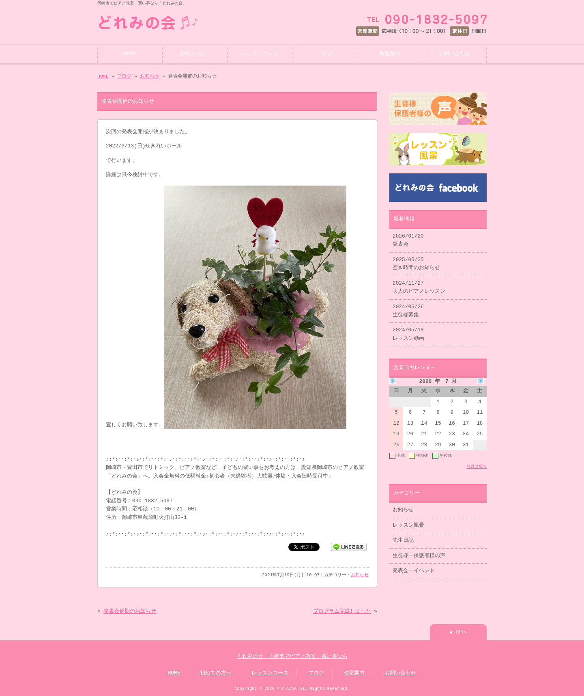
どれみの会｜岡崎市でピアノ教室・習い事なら (292, 656)
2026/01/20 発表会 (408, 240)
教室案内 (389, 54)
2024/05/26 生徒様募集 (408, 311)
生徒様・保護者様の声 (419, 556)
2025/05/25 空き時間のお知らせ (416, 264)
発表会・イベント (414, 571)
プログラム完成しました (342, 611)
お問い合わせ (454, 54)
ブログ (325, 54)
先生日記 (403, 540)
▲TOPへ (458, 632)
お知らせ (149, 76)
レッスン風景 (408, 525)
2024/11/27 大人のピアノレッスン (419, 287)
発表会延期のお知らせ (129, 611)
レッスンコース (259, 54)
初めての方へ (195, 54)
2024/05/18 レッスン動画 (408, 334)
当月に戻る (476, 466)
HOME (130, 54)
